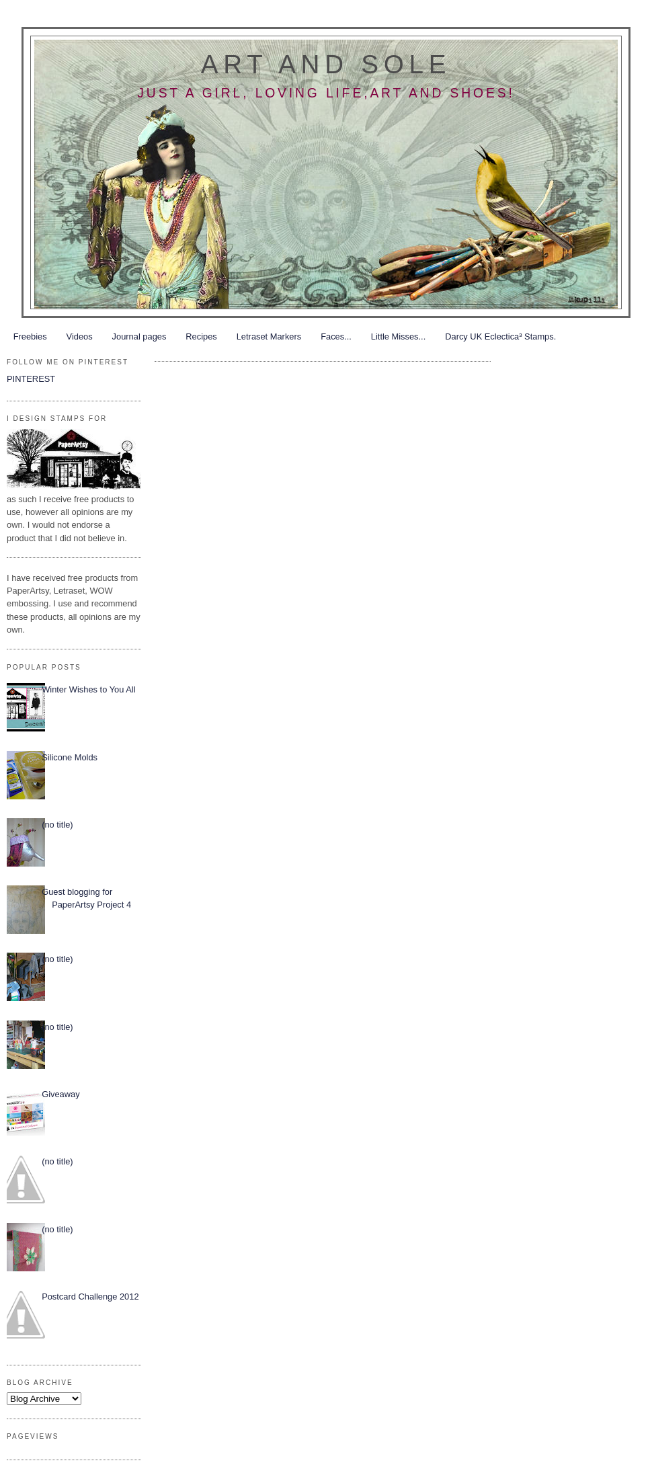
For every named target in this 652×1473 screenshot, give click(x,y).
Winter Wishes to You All (88, 689)
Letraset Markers (269, 336)
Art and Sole (326, 64)
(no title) (57, 825)
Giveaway (60, 1094)
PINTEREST (31, 379)
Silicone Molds (69, 757)
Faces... (336, 336)
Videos (80, 336)
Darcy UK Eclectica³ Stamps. (500, 336)
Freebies (30, 336)
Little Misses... (398, 336)
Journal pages (139, 336)
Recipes (201, 336)
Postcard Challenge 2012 (90, 1296)
